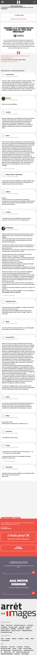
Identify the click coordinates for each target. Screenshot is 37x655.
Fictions (2, 625)
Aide (14, 652)
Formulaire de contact (17, 650)
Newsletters (17, 653)
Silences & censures (16, 630)
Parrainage (27, 646)
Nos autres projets (27, 648)
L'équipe (20, 648)
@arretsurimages (20, 36)
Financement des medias (6, 632)
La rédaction (20, 35)
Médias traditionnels (5, 630)
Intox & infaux (30, 625)
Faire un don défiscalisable (7, 653)
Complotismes (21, 628)
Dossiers (27, 638)
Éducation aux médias (6, 648)
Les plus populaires (5, 640)
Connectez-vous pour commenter (18, 19)
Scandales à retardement (19, 625)
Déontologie (21, 627)
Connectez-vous (9, 62)
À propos (14, 648)
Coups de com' (9, 625)
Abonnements (4, 646)
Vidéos (32, 638)
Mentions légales (25, 653)
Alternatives (28, 627)
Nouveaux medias (5, 628)
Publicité (28, 628)
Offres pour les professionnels (22, 652)
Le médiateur (20, 646)
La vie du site (12, 646)
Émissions (14, 638)
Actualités (8, 638)
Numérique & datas (13, 627)
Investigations (4, 627)
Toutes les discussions (29, 650)
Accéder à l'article (18, 15)
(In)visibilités (13, 628)
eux (31, 451)
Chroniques (20, 638)
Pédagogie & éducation (27, 630)
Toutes (2, 638)
